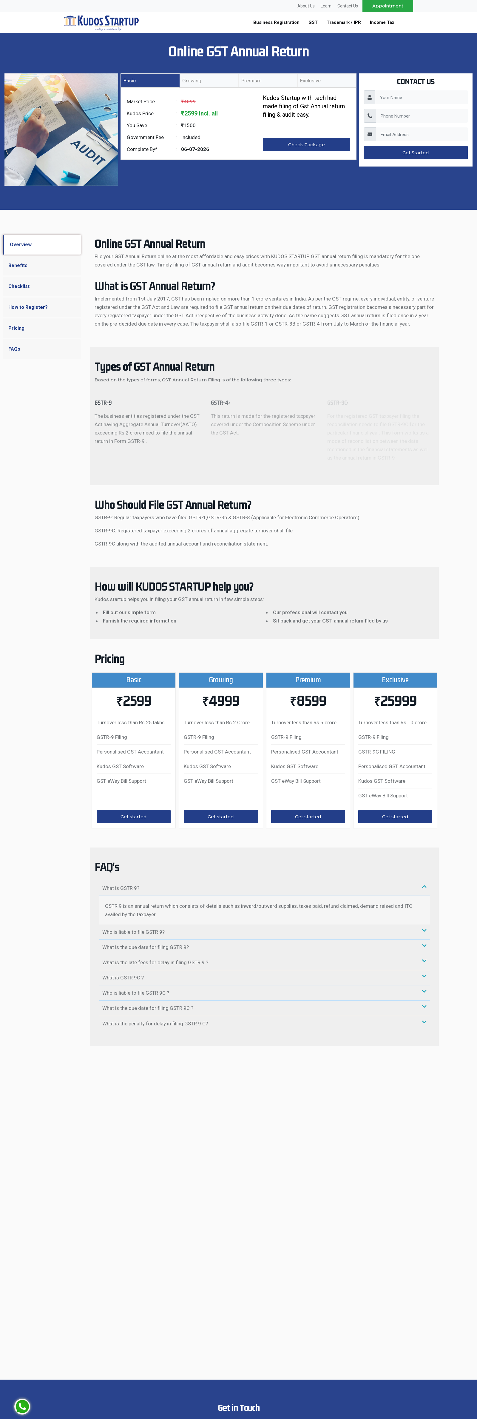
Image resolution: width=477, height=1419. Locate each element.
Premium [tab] (251, 81)
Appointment (387, 6)
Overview (21, 244)
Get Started (415, 152)
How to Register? (28, 307)
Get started (134, 816)
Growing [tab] (191, 81)
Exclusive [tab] (310, 81)
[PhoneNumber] (422, 116)
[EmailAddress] (422, 134)
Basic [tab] (130, 81)
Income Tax (382, 22)
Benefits (17, 265)
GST (313, 22)
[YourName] (421, 97)
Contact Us (347, 6)
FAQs (14, 349)
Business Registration (276, 22)
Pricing (16, 328)
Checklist (19, 286)
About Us (306, 6)
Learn (326, 6)
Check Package (306, 144)
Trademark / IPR (344, 22)
